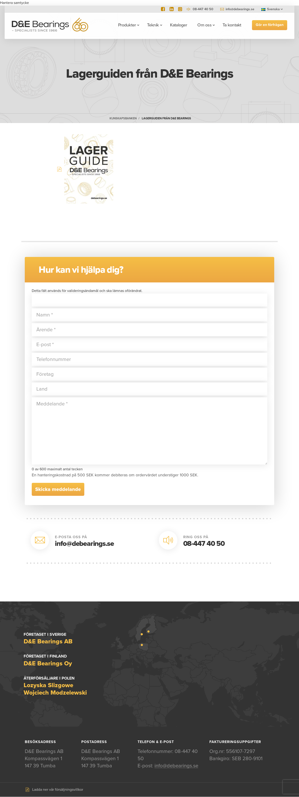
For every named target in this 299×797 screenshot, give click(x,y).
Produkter (126, 25)
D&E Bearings (50, 25)
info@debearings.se (240, 9)
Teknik (152, 25)
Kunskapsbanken (123, 118)
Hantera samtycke (14, 3)
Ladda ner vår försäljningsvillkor (57, 790)
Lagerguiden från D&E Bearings (166, 118)
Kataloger (178, 25)
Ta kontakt (231, 25)
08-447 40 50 (204, 543)
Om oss (204, 25)
